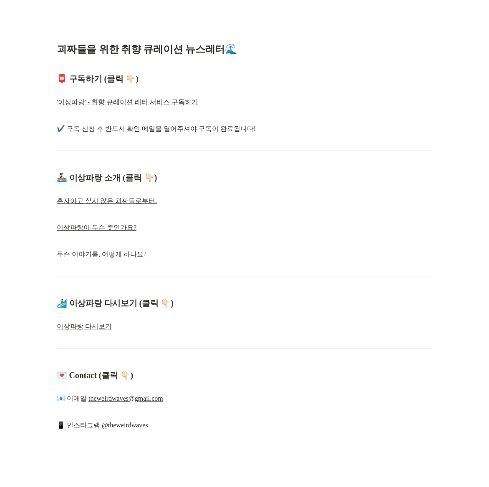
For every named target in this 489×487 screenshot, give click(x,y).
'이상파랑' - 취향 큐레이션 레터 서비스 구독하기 (127, 101)
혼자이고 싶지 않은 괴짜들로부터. (107, 200)
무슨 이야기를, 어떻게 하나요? (101, 254)
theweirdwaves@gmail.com (125, 398)
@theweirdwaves (125, 425)
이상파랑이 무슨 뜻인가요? (96, 227)
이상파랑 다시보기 (84, 326)
